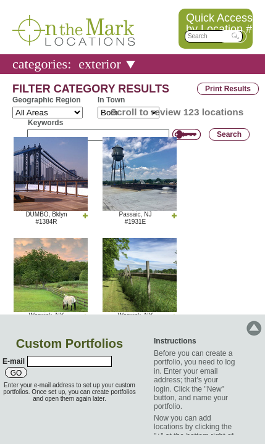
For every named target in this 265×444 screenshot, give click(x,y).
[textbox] (214, 36)
